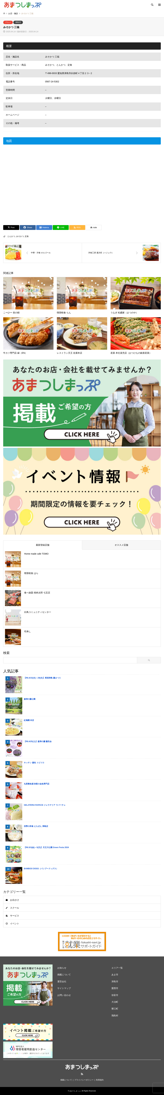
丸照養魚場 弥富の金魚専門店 (36, 784)
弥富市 (114, 995)
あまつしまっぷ (75, 1091)
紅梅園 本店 (29, 720)
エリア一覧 (117, 968)
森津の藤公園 (29, 699)
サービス (14, 915)
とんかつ (11, 236)
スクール (14, 908)
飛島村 (114, 1015)
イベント (14, 923)
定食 (27, 236)
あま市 (114, 974)
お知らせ (61, 968)
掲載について (64, 974)
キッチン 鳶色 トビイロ (34, 763)
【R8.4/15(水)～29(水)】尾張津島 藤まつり (42, 678)
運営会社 (61, 981)
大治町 (114, 1002)
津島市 (18, 22)
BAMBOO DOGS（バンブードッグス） (41, 868)
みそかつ (20, 236)
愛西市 (114, 988)
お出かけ (14, 900)
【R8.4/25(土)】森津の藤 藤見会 (38, 741)
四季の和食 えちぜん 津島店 (36, 826)
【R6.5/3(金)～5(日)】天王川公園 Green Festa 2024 (46, 847)
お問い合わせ (64, 995)
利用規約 (100, 1080)
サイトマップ (64, 988)
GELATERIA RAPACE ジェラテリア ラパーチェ (45, 805)
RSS (82, 1074)
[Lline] (61, 227)
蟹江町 (114, 1008)
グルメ (8, 22)
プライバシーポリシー (84, 1080)
